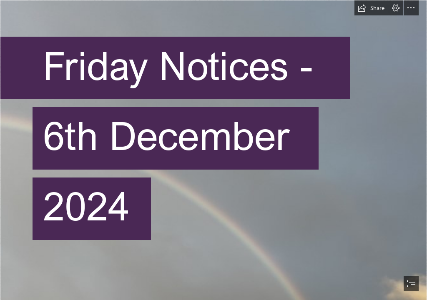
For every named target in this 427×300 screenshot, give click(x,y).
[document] (213, 150)
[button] (371, 7)
